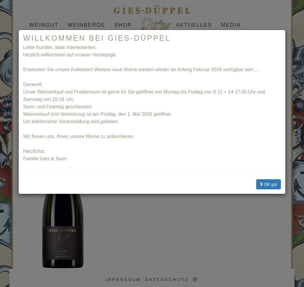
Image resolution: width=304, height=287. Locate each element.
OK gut (268, 184)
